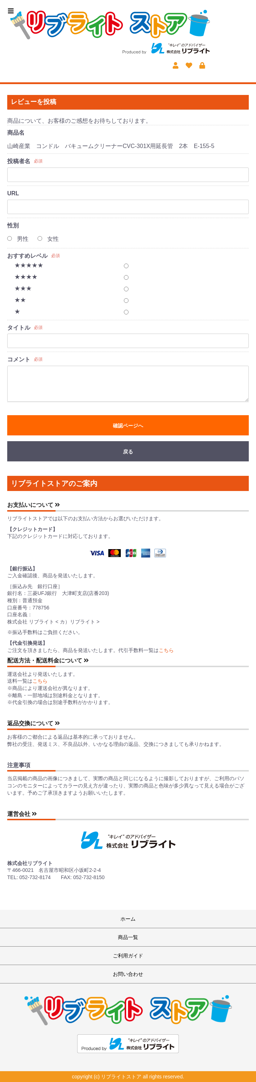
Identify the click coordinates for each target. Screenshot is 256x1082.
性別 (13, 225)
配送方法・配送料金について (48, 660)
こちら (166, 650)
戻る (128, 452)
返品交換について (33, 723)
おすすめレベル (27, 256)
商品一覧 (128, 937)
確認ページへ (128, 426)
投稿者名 (18, 161)
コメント (18, 359)
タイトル (18, 328)
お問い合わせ (128, 974)
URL (13, 193)
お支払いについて (33, 504)
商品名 (16, 133)
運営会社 (22, 814)
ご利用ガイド (128, 956)
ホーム (128, 919)
